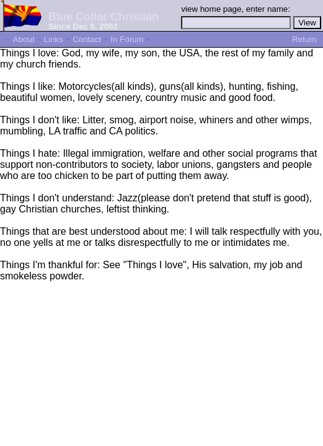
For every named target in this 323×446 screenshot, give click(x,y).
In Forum (126, 39)
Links (53, 39)
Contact (87, 39)
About (24, 39)
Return (304, 39)
